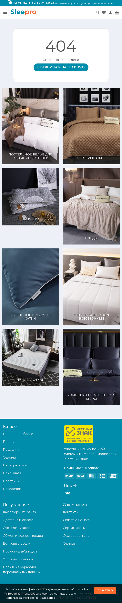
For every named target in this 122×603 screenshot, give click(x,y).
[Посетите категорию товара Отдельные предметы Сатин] (30, 286)
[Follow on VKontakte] (67, 493)
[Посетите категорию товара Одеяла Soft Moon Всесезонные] (91, 286)
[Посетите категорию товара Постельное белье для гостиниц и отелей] (30, 126)
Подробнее (47, 597)
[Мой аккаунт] (110, 12)
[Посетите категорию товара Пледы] (91, 206)
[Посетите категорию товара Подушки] (30, 196)
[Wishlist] (104, 12)
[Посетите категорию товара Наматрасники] (30, 357)
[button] (5, 12)
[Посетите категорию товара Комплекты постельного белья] (91, 367)
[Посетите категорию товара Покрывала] (91, 126)
